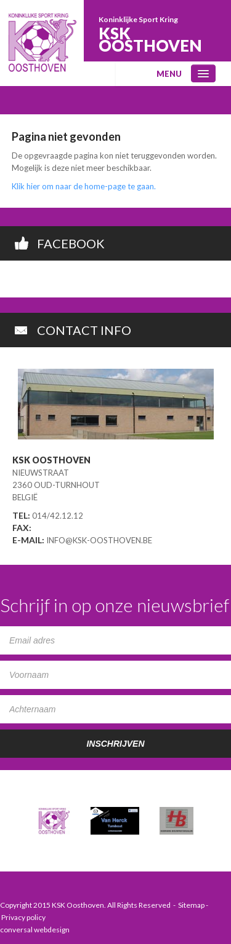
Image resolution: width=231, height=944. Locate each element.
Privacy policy (23, 917)
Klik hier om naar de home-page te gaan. (84, 186)
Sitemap (191, 905)
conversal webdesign (35, 929)
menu (169, 74)
